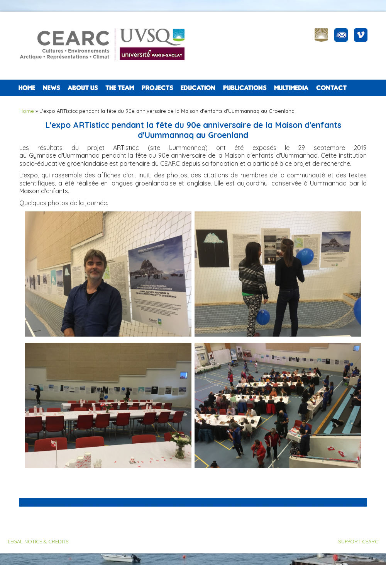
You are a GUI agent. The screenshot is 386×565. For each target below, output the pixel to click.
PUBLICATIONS (244, 88)
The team (119, 88)
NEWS (51, 88)
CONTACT (331, 88)
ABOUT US (83, 88)
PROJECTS (157, 88)
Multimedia (291, 88)
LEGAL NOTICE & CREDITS (38, 541)
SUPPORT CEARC (358, 541)
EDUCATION (198, 88)
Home (27, 88)
